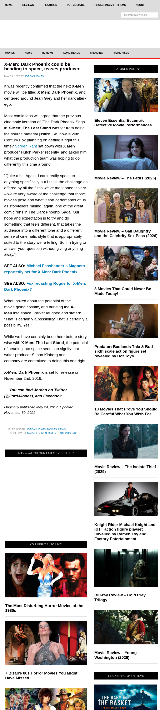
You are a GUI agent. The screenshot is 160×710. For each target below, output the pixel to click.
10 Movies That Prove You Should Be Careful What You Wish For (126, 411)
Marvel (32, 433)
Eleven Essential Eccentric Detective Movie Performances (123, 122)
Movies (52, 429)
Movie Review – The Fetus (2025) (125, 178)
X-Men (43, 433)
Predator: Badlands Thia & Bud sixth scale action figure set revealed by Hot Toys (123, 351)
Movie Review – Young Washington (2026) (115, 655)
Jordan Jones (36, 429)
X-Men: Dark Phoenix (62, 433)
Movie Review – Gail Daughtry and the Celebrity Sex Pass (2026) (126, 233)
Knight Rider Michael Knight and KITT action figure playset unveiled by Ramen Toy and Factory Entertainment (124, 531)
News (62, 429)
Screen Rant (26, 146)
